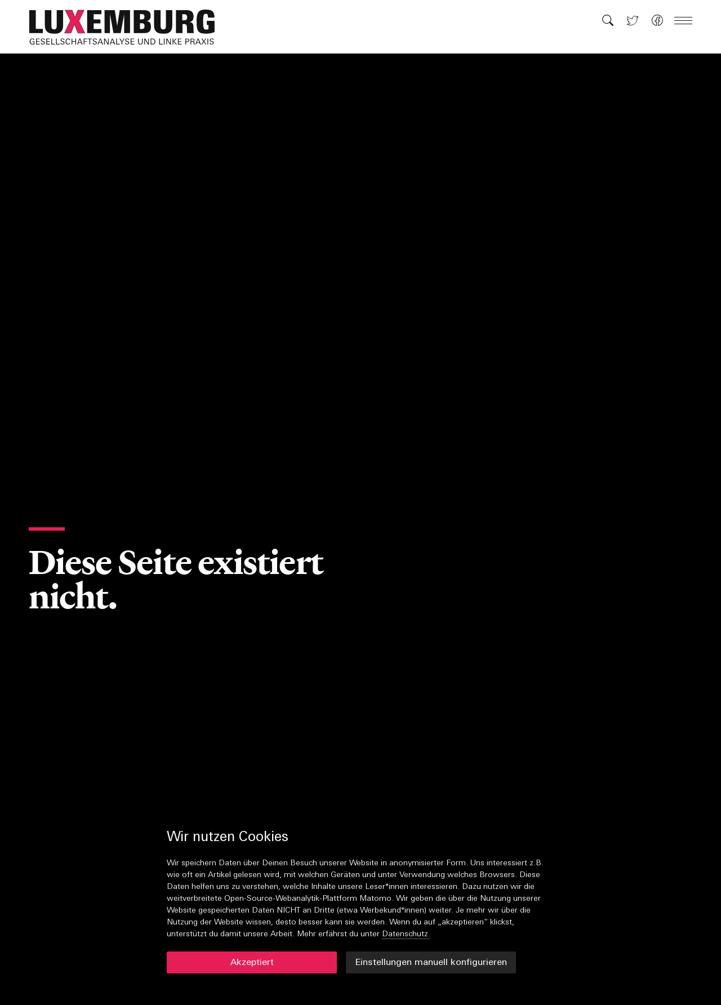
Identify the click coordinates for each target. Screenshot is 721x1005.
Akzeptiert (252, 962)
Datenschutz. (406, 934)
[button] (128, 27)
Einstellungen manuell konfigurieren (431, 962)
